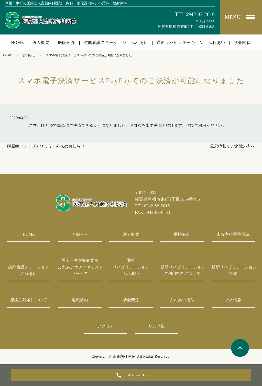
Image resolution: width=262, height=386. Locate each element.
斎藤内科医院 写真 (233, 234)
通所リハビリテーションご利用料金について (182, 270)
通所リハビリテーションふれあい (131, 267)
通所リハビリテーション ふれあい (191, 43)
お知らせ (29, 55)
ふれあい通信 (182, 300)
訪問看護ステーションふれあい (28, 270)
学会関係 (242, 43)
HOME (17, 43)
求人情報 (233, 300)
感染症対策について (28, 300)
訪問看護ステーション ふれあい (116, 43)
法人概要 (40, 43)
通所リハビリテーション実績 (233, 270)
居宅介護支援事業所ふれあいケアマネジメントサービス (80, 267)
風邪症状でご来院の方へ (232, 146)
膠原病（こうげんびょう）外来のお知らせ (46, 146)
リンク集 (156, 326)
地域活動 (80, 300)
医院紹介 (66, 43)
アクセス (105, 326)
